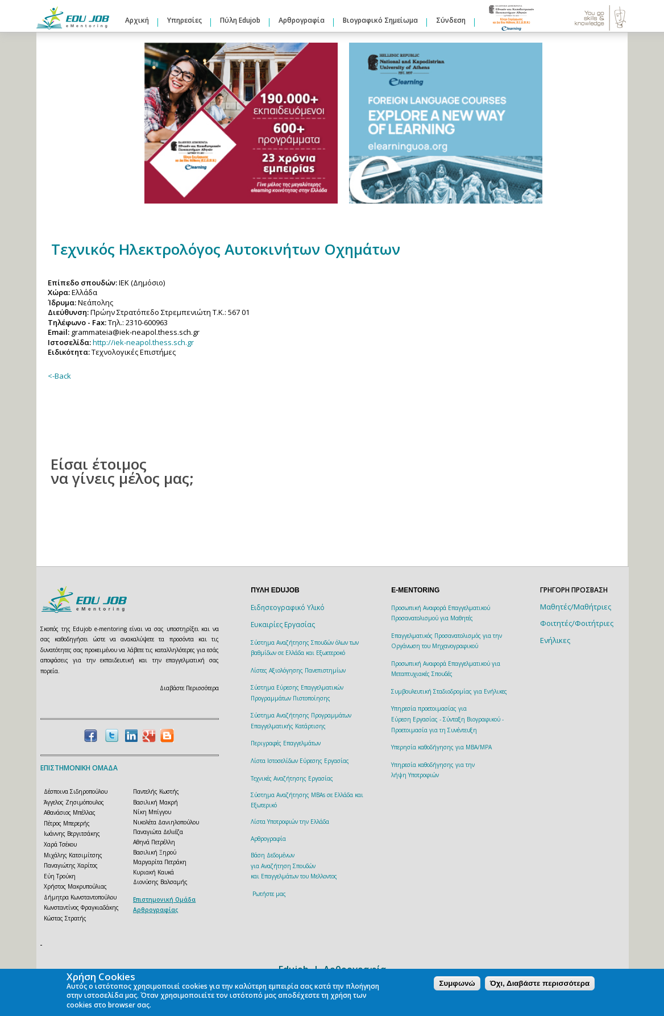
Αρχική (137, 20)
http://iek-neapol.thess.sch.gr (143, 342)
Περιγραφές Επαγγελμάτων (286, 743)
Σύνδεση (451, 20)
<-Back (59, 376)
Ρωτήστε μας (269, 894)
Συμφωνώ (457, 983)
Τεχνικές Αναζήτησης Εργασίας (292, 778)
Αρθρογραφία (302, 20)
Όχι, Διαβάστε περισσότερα (540, 983)
